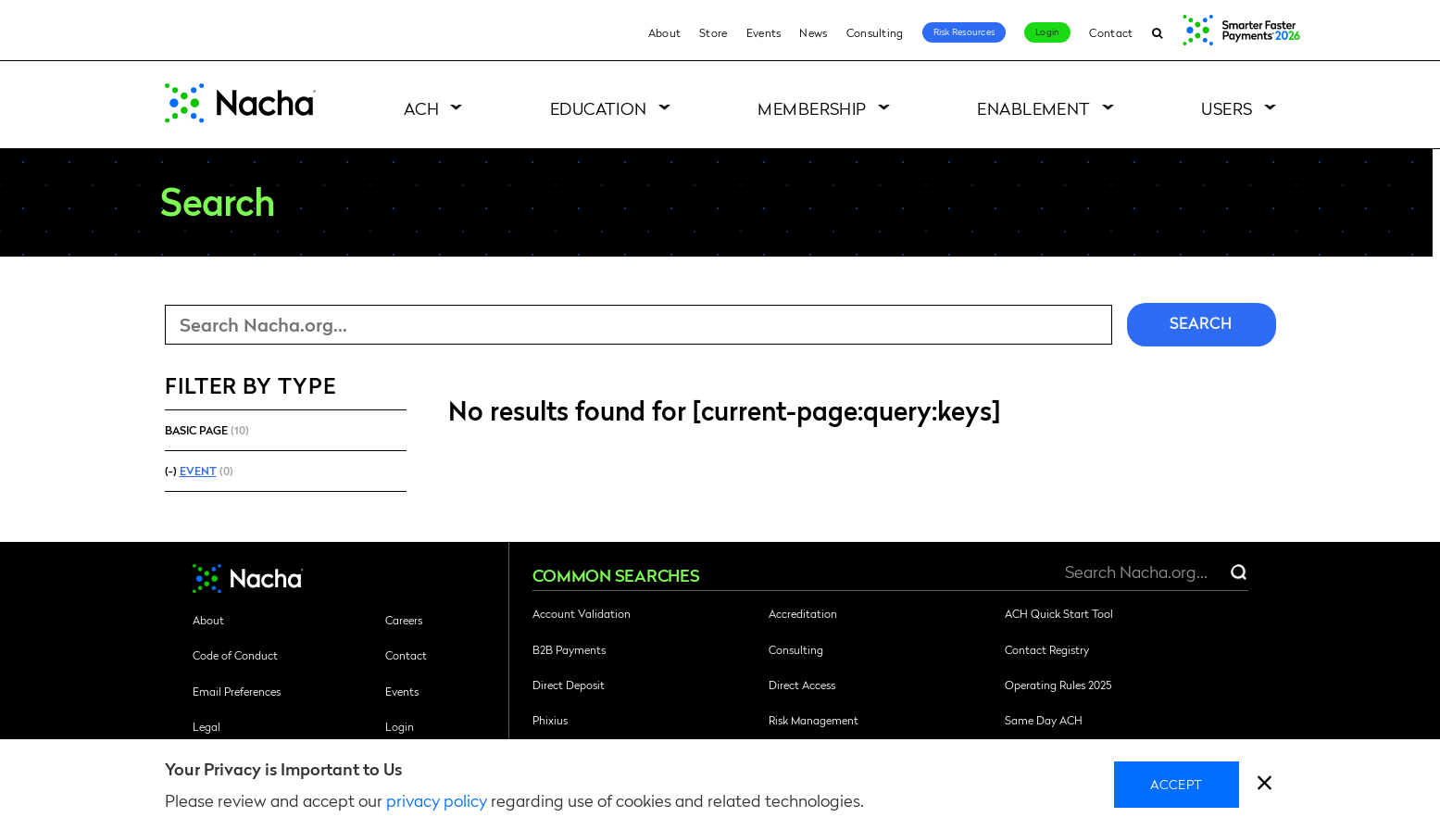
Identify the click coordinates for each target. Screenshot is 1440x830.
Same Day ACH (1044, 719)
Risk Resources (964, 31)
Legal (206, 726)
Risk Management (813, 719)
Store (713, 32)
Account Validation (581, 613)
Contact (1111, 32)
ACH (421, 108)
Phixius (550, 719)
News (813, 32)
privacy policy (436, 800)
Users (1226, 108)
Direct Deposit (568, 684)
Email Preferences (237, 691)
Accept (1176, 783)
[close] (1264, 785)
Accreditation (803, 613)
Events (764, 32)
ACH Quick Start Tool (1059, 613)
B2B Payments (569, 649)
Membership (812, 108)
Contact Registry (1047, 649)
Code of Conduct (235, 655)
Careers (403, 619)
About (665, 32)
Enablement (1034, 108)
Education (598, 108)
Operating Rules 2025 (1058, 684)
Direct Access (802, 684)
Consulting (875, 32)
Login (1047, 31)
